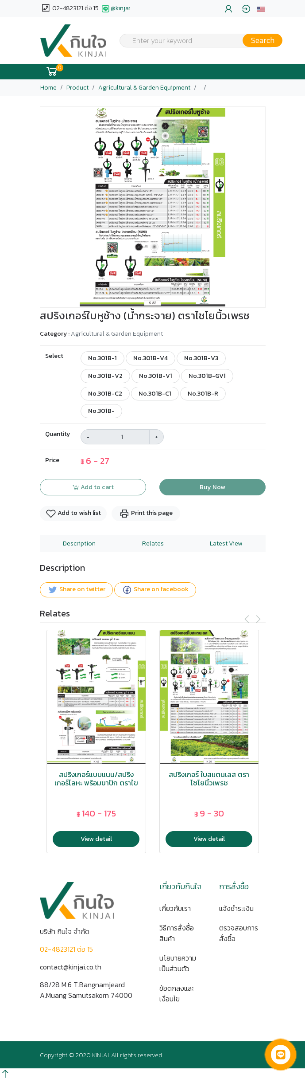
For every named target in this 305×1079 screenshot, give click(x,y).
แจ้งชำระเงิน (236, 908)
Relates (153, 543)
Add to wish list (73, 513)
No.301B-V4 (150, 358)
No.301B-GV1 (207, 376)
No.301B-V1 (155, 376)
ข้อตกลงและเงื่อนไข (176, 993)
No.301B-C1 (155, 393)
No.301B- (101, 411)
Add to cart (93, 487)
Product (77, 87)
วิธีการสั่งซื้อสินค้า (176, 933)
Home (48, 87)
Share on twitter (76, 589)
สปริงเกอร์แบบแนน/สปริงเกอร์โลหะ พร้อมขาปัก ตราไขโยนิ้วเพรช (96, 783)
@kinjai (115, 9)
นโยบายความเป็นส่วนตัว (177, 963)
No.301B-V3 (201, 358)
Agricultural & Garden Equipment (144, 87)
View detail (96, 839)
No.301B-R (203, 393)
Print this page (146, 513)
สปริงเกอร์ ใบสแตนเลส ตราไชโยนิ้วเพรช (209, 778)
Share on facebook (155, 589)
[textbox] (195, 41)
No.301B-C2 (105, 393)
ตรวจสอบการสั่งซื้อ (238, 933)
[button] (260, 8)
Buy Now (212, 487)
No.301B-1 (102, 358)
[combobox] (196, 40)
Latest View (226, 543)
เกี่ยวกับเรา (175, 908)
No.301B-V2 (105, 376)
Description (79, 543)
